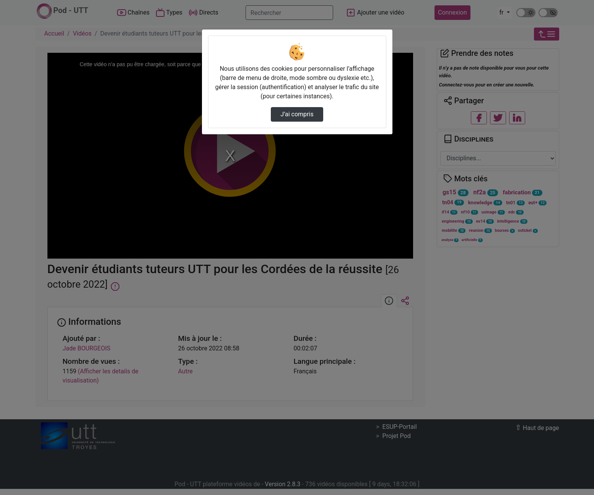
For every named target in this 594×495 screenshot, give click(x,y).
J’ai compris (296, 114)
